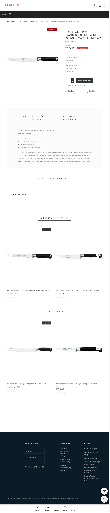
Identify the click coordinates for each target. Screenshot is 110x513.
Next (98, 255)
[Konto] (73, 508)
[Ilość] (68, 80)
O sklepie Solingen (90, 449)
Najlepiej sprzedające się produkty (65, 467)
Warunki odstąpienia (91, 458)
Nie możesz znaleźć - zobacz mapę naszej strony (91, 470)
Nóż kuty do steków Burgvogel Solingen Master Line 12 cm (78, 290)
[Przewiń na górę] (104, 499)
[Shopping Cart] (104, 491)
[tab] (23, 116)
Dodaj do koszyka (84, 80)
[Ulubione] (38, 508)
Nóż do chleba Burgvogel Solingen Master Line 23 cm (26, 384)
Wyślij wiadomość (34, 467)
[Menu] (65, 508)
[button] (54, 14)
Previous (11, 255)
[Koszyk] (47, 508)
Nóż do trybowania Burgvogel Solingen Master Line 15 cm (28, 290)
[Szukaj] (95, 5)
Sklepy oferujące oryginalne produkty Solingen (91, 478)
